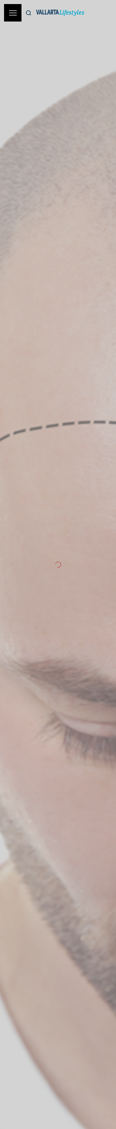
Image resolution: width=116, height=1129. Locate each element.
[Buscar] (29, 13)
